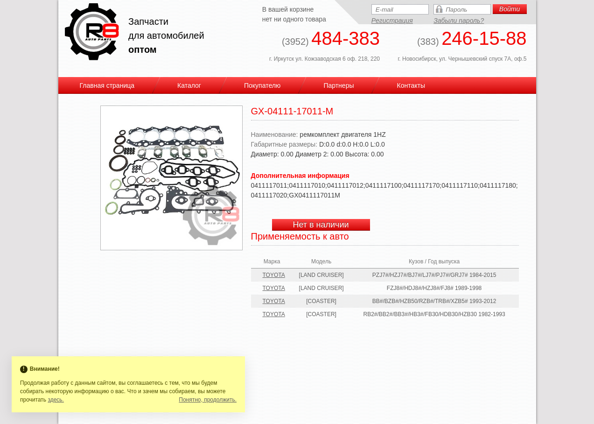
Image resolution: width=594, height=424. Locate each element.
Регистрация (392, 20)
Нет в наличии (321, 224)
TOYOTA (274, 275)
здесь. (56, 399)
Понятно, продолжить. (208, 399)
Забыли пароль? (458, 20)
